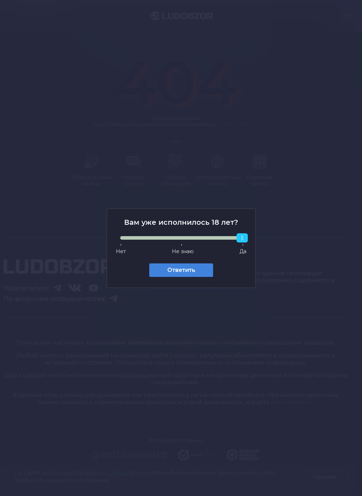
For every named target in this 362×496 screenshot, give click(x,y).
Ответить (181, 270)
